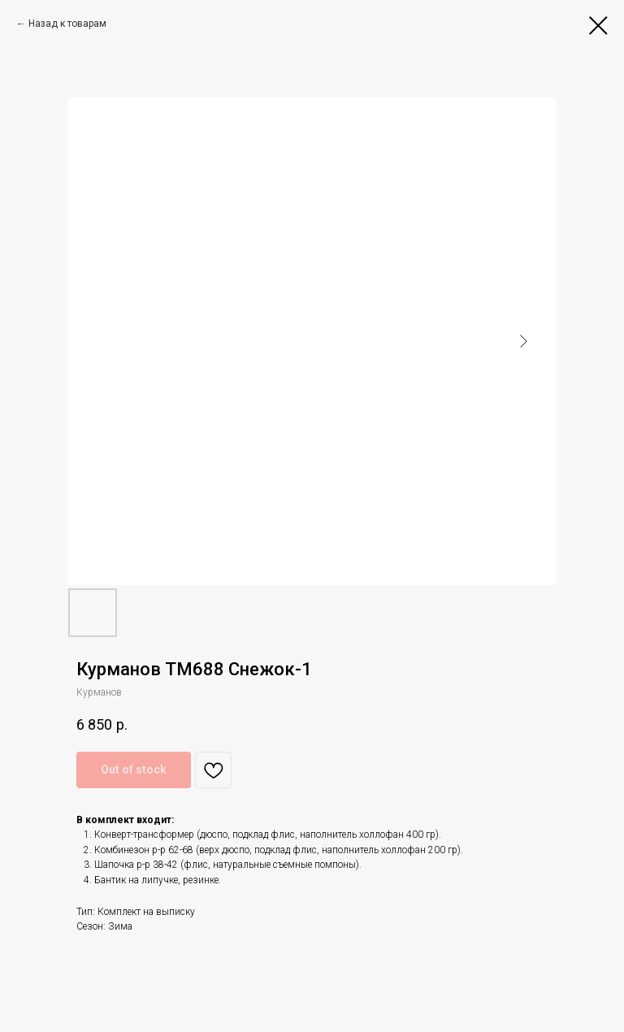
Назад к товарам (67, 23)
